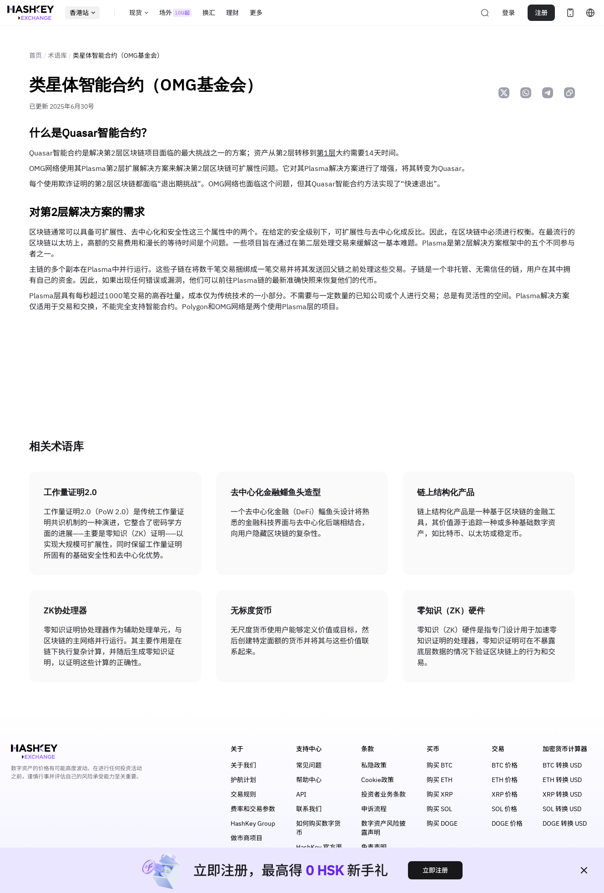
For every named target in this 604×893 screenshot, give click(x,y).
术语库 (57, 55)
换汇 (208, 13)
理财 (232, 13)
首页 (35, 55)
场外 (175, 13)
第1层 (326, 152)
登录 (508, 13)
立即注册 (435, 870)
